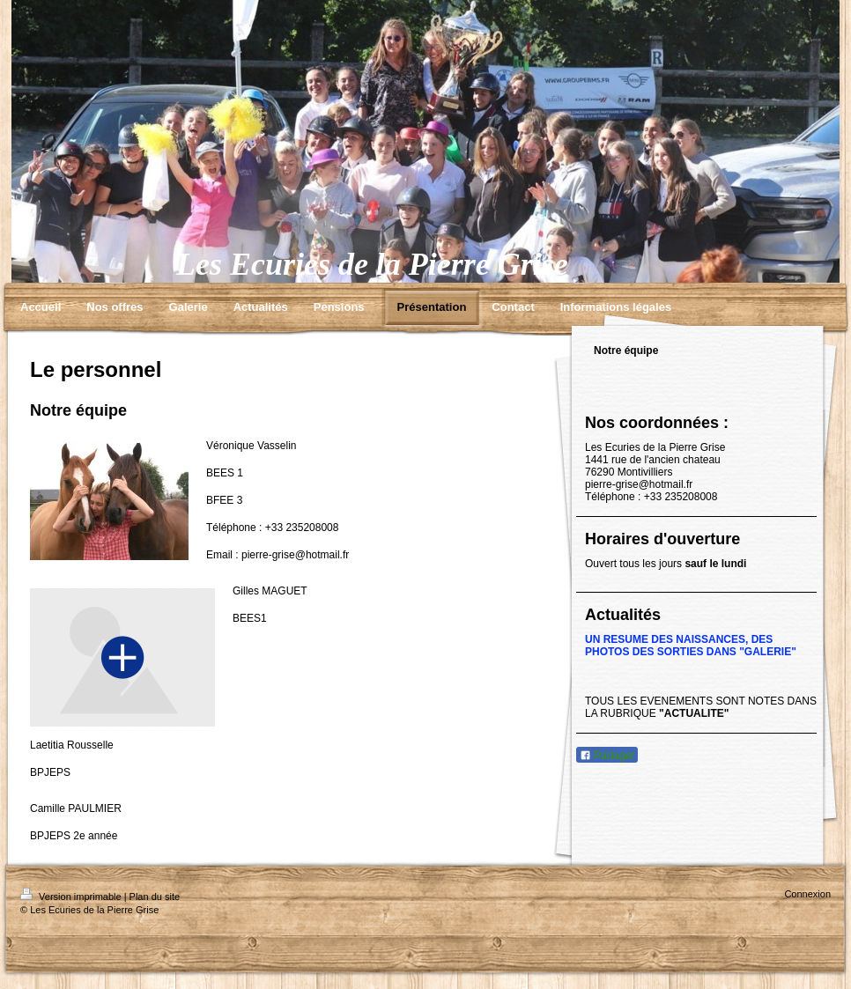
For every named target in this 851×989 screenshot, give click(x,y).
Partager (607, 755)
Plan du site (155, 896)
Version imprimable (72, 896)
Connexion (807, 894)
